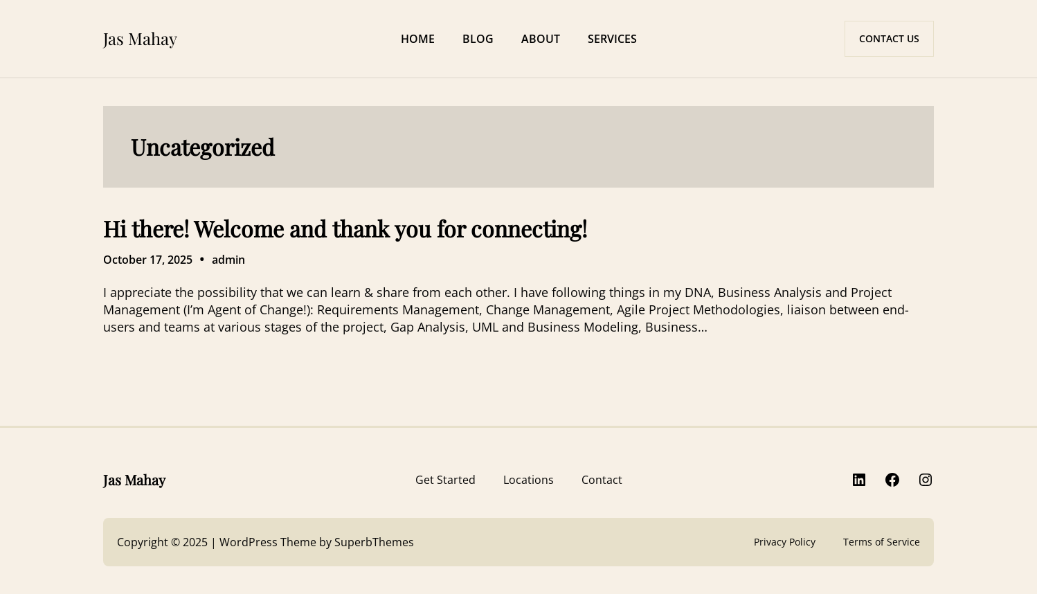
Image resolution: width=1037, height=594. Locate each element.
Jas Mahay (140, 38)
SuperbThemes (374, 542)
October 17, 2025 (147, 259)
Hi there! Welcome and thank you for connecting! (345, 228)
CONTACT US (889, 38)
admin (228, 259)
